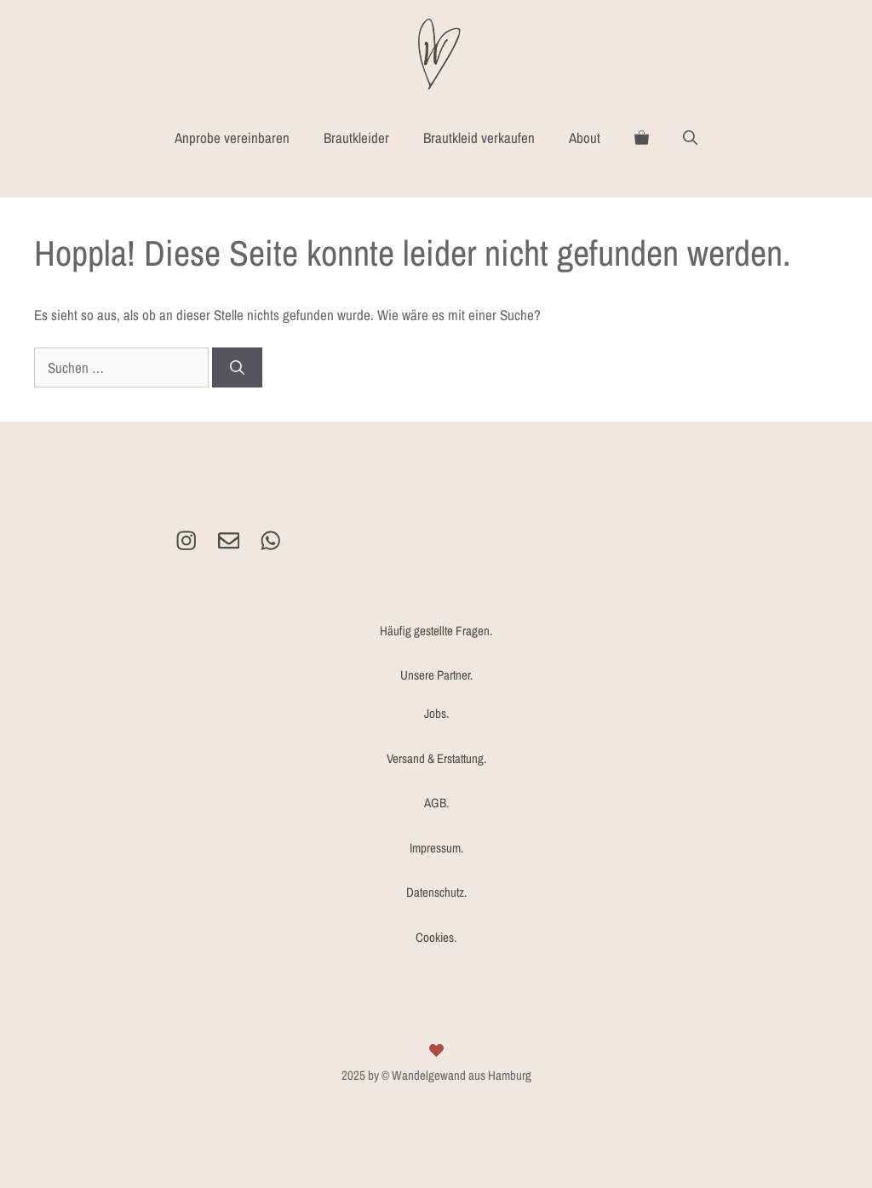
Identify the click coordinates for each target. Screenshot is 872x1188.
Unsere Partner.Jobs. (436, 694)
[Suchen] (237, 367)
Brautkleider (356, 137)
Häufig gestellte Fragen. (436, 631)
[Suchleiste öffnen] (690, 138)
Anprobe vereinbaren (232, 137)
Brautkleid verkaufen (479, 137)
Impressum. (436, 848)
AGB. (436, 803)
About (584, 137)
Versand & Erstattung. (436, 758)
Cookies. (436, 937)
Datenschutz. (436, 892)
